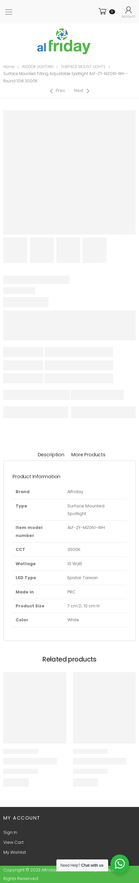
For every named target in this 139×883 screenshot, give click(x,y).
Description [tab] (51, 454)
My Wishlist (14, 852)
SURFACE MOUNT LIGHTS (83, 66)
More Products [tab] (88, 454)
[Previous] (56, 91)
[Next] (82, 91)
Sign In (10, 832)
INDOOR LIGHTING (37, 66)
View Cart (13, 842)
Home (8, 66)
